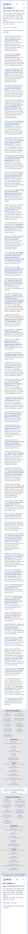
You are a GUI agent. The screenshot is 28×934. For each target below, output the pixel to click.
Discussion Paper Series (15, 430)
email (17, 22)
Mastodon (5, 24)
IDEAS (6, 789)
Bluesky (12, 24)
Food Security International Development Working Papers (13, 128)
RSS (21, 22)
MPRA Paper (18, 229)
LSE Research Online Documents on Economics (12, 604)
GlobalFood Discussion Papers (11, 42)
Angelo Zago (19, 17)
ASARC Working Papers (14, 196)
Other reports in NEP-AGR (10, 27)
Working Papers (8, 418)
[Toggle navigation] (17, 4)
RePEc (12, 789)
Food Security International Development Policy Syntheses (13, 145)
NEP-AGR (17, 13)
